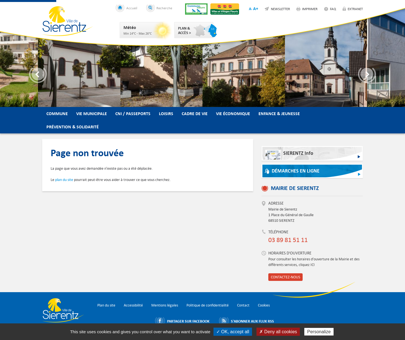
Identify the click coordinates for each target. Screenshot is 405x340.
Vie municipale (91, 114)
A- (250, 8)
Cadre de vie (195, 114)
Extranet (355, 8)
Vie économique (233, 114)
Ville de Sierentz (67, 21)
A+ (255, 9)
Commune (57, 114)
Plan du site (106, 305)
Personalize (319, 331)
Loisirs (166, 114)
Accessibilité (133, 305)
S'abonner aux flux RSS (252, 321)
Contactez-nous (285, 277)
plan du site (64, 179)
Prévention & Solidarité (72, 127)
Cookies (264, 305)
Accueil (131, 8)
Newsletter (280, 8)
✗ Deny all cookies (278, 331)
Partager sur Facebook (188, 321)
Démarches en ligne (296, 171)
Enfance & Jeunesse (279, 114)
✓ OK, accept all (232, 331)
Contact (243, 305)
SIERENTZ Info (289, 155)
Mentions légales (164, 305)
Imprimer (310, 8)
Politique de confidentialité (207, 305)
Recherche (164, 8)
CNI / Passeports (132, 114)
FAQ (333, 8)
